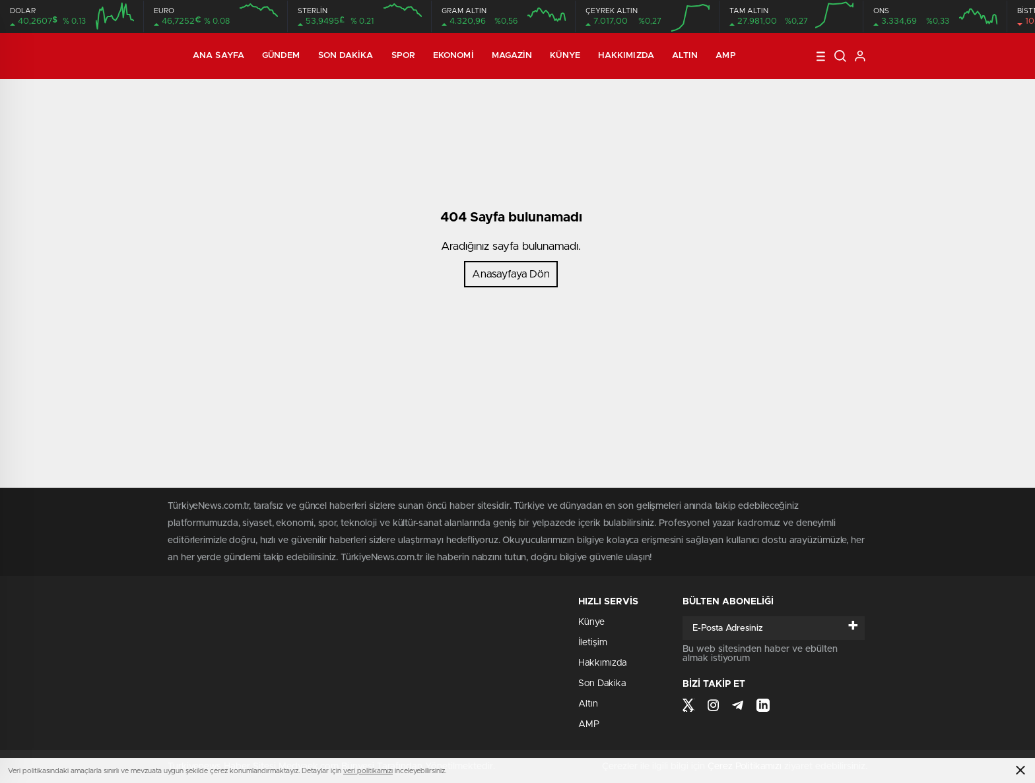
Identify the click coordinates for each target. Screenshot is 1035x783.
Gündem (281, 55)
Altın (685, 55)
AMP (725, 55)
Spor (403, 55)
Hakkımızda (626, 55)
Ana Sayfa (218, 55)
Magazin (512, 55)
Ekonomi (453, 55)
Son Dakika (346, 55)
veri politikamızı (368, 770)
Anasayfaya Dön (511, 274)
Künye (565, 55)
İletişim (592, 642)
